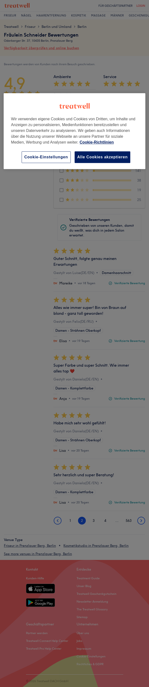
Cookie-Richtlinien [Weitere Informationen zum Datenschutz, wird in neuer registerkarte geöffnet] (97, 142)
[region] (74, 131)
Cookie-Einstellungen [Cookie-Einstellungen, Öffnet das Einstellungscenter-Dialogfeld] (46, 157)
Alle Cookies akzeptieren (102, 157)
